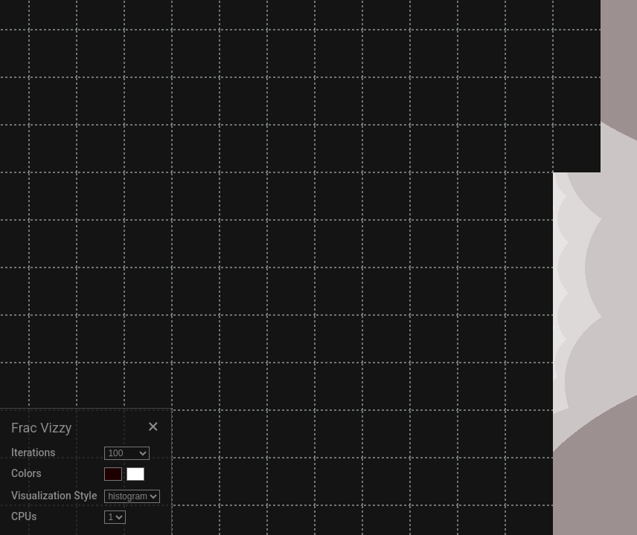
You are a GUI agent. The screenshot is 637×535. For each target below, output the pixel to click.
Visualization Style (54, 496)
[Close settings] (152, 427)
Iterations (33, 452)
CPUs (23, 516)
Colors (26, 473)
